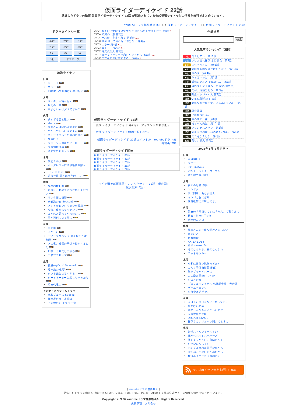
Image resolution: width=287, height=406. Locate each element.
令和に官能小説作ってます (204, 263)
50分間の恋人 (196, 167)
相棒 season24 (197, 245)
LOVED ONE (56, 172)
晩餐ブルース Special (61, 294)
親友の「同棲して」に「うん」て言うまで (213, 211)
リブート (193, 163)
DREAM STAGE (198, 317)
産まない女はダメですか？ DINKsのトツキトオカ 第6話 (135, 31)
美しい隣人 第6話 (202, 140)
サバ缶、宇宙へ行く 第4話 (118, 38)
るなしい (53, 231)
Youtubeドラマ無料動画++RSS (214, 369)
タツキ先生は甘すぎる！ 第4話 (120, 58)
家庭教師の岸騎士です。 (203, 201)
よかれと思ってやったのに (64, 213)
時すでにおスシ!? (58, 151)
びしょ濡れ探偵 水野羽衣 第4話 (212, 60)
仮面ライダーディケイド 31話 (112, 155)
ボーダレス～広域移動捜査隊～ (67, 165)
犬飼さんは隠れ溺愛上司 (63, 126)
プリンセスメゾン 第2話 (207, 127)
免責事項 (136, 403)
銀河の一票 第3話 (112, 34)
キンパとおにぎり (199, 197)
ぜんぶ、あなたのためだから (205, 351)
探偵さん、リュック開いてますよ (208, 321)
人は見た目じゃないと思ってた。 (208, 302)
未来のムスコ (196, 219)
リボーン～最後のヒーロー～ (65, 143)
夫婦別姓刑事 (56, 147)
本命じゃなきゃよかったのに (205, 310)
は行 (80, 46)
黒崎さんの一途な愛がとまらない (208, 229)
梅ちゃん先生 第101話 (206, 123)
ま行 (52, 53)
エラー (52, 87)
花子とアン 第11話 (204, 56)
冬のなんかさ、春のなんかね (205, 249)
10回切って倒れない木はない (66, 91)
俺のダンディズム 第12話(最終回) (213, 85)
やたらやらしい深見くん (63, 130)
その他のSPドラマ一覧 (62, 302)
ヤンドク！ (195, 189)
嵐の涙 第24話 (201, 73)
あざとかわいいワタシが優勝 (65, 205)
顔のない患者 (196, 306)
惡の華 (52, 227)
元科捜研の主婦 (197, 314)
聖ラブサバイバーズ (200, 271)
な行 (66, 46)
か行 (66, 40)
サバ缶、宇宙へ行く (60, 101)
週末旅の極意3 (57, 269)
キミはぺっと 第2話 (204, 77)
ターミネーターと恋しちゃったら (68, 277)
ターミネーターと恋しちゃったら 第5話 (126, 54)
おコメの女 (195, 279)
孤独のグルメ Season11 (63, 265)
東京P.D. (53, 139)
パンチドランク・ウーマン (204, 171)
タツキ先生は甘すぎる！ (63, 273)
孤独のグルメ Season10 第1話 (211, 81)
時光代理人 (55, 284)
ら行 (80, 53)
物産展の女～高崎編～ (61, 298)
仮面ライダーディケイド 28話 (112, 165)
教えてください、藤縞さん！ (205, 339)
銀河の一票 (55, 105)
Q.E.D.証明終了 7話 (204, 98)
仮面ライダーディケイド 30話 (112, 158)
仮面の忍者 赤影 (198, 185)
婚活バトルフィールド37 (203, 331)
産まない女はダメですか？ (64, 109)
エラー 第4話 (110, 44)
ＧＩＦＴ (53, 82)
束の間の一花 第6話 (204, 119)
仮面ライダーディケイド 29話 (112, 162)
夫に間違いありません (201, 193)
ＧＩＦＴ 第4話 (111, 48)
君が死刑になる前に (60, 217)
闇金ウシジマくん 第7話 (206, 94)
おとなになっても (199, 343)
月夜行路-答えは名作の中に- (65, 175)
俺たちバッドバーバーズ (203, 335)
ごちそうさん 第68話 (205, 64)
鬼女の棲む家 (56, 185)
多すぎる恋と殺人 (59, 119)
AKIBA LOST (196, 241)
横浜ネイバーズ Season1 (203, 355)
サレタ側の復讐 (57, 197)
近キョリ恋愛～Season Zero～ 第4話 (215, 132)
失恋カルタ (55, 161)
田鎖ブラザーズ (57, 255)
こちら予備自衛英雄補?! (202, 267)
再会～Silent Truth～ (201, 215)
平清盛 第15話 (200, 115)
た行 (52, 46)
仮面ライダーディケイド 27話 (112, 169)
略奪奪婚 (193, 237)
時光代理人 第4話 (112, 51)
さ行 (80, 40)
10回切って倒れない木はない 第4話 (123, 41)
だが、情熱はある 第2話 (207, 90)
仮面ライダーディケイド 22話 (144, 10)
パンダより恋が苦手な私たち (205, 347)
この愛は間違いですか (201, 275)
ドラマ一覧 (73, 59)
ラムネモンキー (197, 253)
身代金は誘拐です (199, 291)
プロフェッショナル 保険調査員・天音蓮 (213, 283)
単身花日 (197, 110)
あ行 (52, 40)
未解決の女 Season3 (61, 201)
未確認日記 (195, 158)
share (51, 123)
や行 (66, 53)
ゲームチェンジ (197, 287)
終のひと (193, 233)
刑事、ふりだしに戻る (61, 251)
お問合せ (150, 403)
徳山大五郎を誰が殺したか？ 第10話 (215, 68)
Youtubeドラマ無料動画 (143, 389)
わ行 (52, 59)
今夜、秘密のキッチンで (63, 209)
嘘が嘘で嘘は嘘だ (199, 175)
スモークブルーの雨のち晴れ (65, 134)
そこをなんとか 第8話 (206, 136)
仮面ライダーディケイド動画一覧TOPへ (122, 131)
